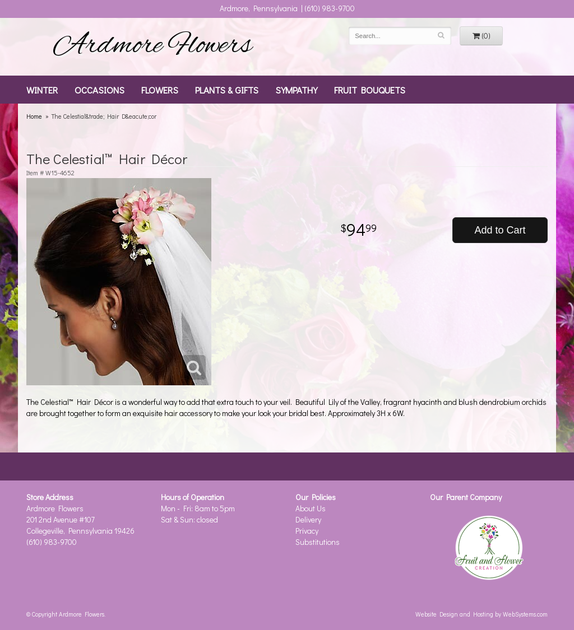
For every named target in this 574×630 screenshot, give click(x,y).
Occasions (99, 89)
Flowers (159, 89)
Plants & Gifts (226, 89)
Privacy (306, 530)
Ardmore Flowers (152, 46)
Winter (42, 89)
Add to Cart (499, 230)
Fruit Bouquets (369, 89)
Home (34, 116)
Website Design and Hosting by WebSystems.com (481, 614)
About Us (310, 508)
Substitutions (317, 541)
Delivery (308, 519)
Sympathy (296, 89)
